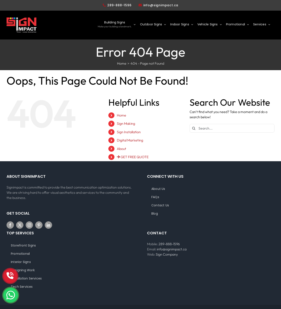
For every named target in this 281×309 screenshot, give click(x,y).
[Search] (194, 128)
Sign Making (126, 123)
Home (121, 115)
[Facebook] (10, 225)
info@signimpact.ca (160, 5)
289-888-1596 (117, 5)
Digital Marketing (130, 140)
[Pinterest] (39, 225)
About (121, 148)
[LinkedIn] (48, 225)
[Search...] (232, 128)
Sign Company (167, 254)
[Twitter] (19, 225)
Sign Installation (129, 132)
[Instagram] (29, 225)
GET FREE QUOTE (133, 157)
